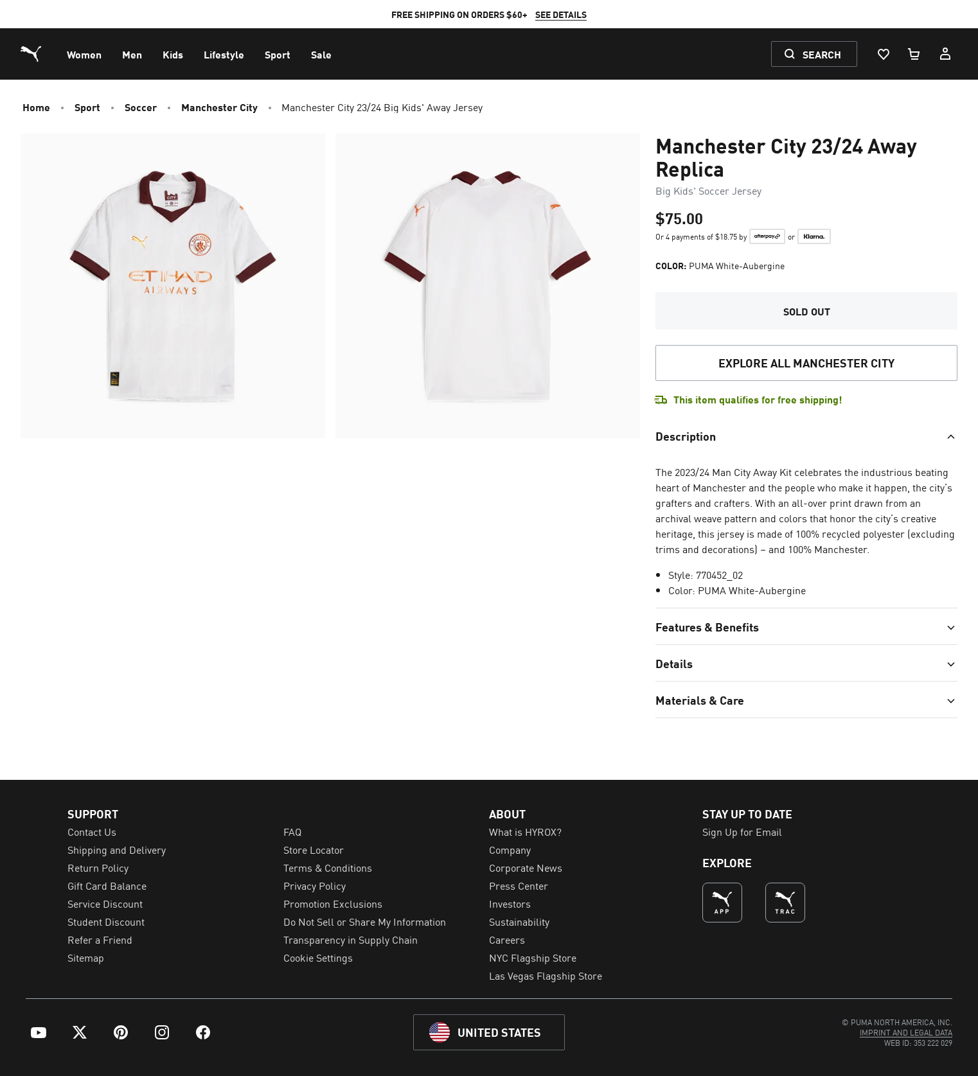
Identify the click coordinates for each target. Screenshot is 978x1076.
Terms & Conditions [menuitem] (327, 867)
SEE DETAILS (545, 14)
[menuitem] (84, 54)
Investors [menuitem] (510, 903)
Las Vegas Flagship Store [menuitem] (545, 975)
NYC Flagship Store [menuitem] (532, 957)
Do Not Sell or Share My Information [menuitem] (364, 921)
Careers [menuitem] (507, 939)
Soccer (141, 106)
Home (36, 106)
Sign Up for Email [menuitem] (742, 831)
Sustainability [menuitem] (519, 921)
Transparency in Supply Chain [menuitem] (350, 939)
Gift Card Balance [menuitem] (107, 885)
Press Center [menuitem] (518, 885)
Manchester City (219, 106)
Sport (87, 106)
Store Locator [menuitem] (313, 849)
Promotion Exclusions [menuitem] (332, 903)
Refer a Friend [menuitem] (99, 939)
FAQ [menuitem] (292, 831)
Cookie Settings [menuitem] (318, 957)
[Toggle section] (806, 436)
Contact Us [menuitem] (91, 831)
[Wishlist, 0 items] (883, 54)
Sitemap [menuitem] (85, 957)
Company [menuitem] (510, 849)
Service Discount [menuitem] (105, 903)
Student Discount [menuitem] (106, 921)
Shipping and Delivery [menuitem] (116, 849)
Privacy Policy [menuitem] (314, 885)
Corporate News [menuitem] (525, 867)
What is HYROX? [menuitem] (525, 831)
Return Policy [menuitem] (98, 867)
